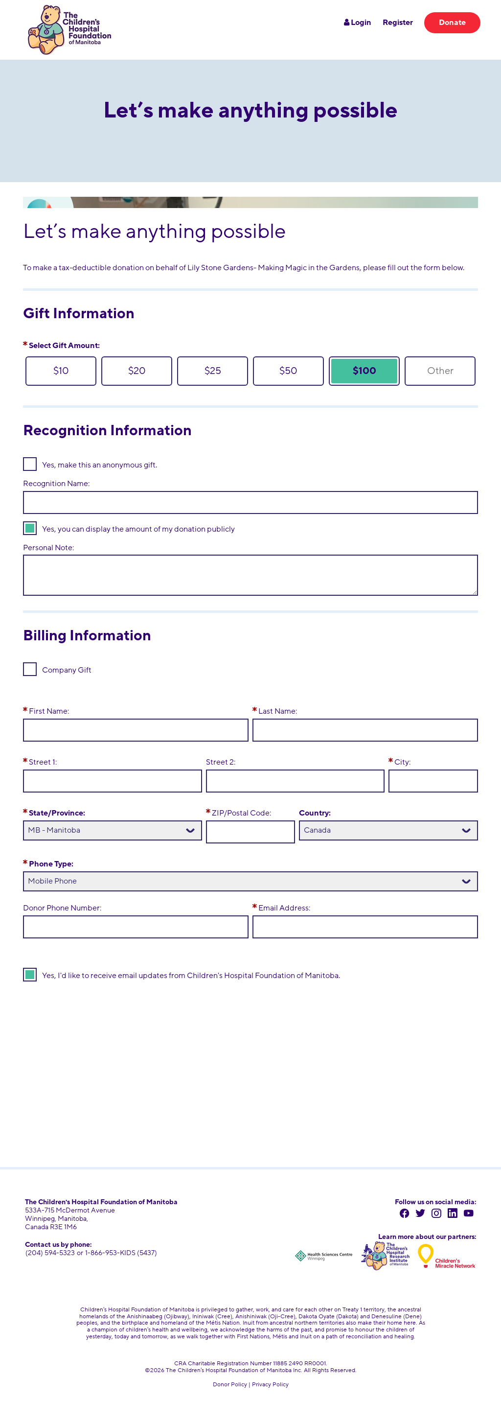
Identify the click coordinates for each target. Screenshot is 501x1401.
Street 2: (220, 762)
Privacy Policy (270, 1381)
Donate (452, 22)
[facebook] (410, 1214)
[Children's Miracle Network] (446, 1253)
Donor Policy (230, 1381)
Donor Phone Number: (62, 908)
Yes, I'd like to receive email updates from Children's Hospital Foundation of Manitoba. (191, 975)
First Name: (49, 711)
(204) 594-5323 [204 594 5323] (49, 1253)
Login (357, 22)
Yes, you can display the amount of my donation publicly (138, 529)
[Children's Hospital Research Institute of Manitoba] (384, 1253)
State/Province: (57, 813)
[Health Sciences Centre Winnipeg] (321, 1253)
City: (402, 762)
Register (398, 22)
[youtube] (469, 1214)
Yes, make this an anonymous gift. (99, 465)
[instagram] (440, 1214)
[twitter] (425, 1214)
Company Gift (66, 670)
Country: (315, 813)
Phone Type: (51, 864)
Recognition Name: (56, 483)
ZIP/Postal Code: (241, 813)
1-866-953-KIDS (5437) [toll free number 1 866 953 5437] (120, 1253)
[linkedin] (454, 1214)
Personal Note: (48, 547)
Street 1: (43, 762)
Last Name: (277, 711)
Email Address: (284, 908)
